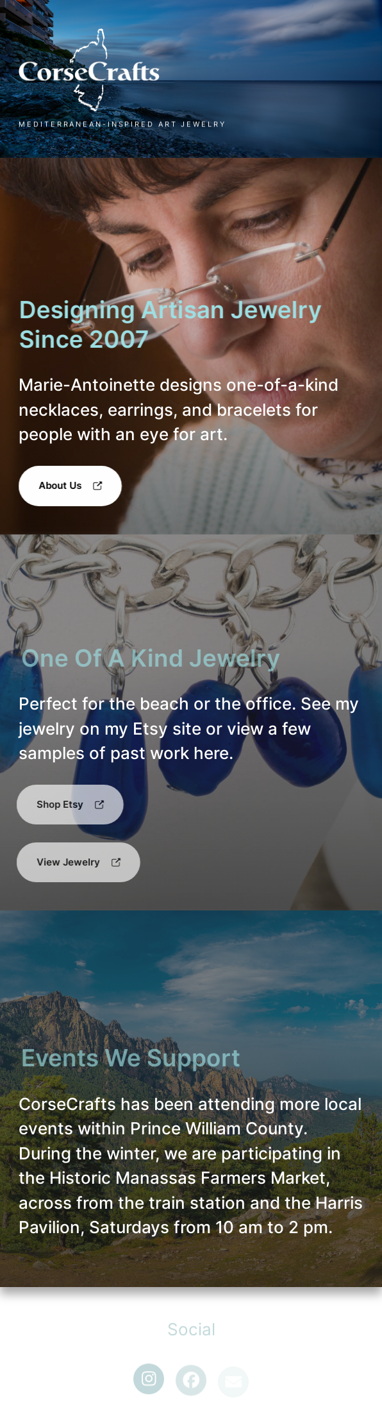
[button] (70, 486)
